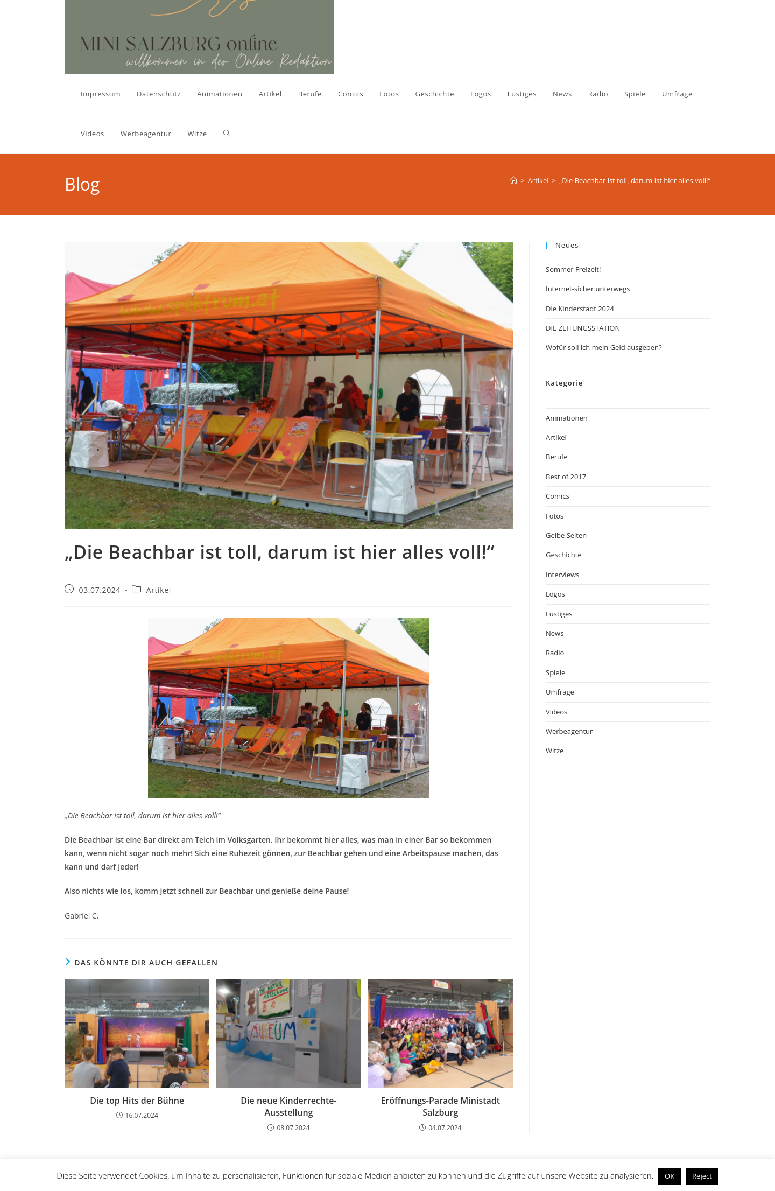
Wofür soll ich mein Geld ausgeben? (604, 347)
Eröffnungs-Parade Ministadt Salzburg (441, 1106)
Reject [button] (702, 1176)
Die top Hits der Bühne (137, 1100)
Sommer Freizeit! (573, 269)
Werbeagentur (569, 731)
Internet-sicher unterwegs (588, 288)
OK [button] (669, 1176)
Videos (556, 712)
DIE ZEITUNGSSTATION (583, 328)
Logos (555, 594)
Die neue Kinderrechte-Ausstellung (288, 1106)
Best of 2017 (566, 476)
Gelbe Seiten (566, 535)
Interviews (562, 574)
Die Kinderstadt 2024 (580, 308)
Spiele (555, 672)
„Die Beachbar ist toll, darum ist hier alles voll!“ (634, 180)
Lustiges (559, 614)
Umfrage (560, 692)
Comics (557, 496)
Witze (554, 750)
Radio (555, 652)
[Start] (513, 180)
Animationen (567, 418)
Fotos (554, 516)
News (554, 633)
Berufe (557, 456)
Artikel (158, 590)
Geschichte (564, 554)
